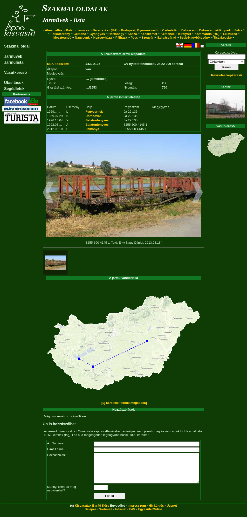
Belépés (90, 515)
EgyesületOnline (150, 515)
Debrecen (188, 30)
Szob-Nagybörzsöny (195, 37)
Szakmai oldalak (75, 8)
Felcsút (240, 30)
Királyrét (184, 34)
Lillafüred (230, 34)
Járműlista (13, 62)
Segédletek (14, 89)
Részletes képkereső (226, 75)
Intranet (121, 515)
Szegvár (148, 37)
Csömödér (170, 30)
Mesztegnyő (62, 37)
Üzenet (172, 511)
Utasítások (14, 83)
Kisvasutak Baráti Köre (92, 511)
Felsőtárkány (60, 34)
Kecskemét (149, 34)
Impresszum (137, 511)
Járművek (13, 56)
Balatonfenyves (77, 30)
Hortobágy (116, 34)
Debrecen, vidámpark (215, 30)
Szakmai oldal (17, 46)
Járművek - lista (63, 20)
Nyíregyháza (102, 37)
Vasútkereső (15, 72)
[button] (48, 193)
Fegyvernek (94, 111)
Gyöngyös (97, 34)
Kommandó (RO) (206, 34)
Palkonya (92, 129)
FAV (132, 515)
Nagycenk (82, 37)
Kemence (168, 34)
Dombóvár (93, 116)
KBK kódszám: (58, 64)
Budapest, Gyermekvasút (140, 30)
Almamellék (53, 30)
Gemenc (80, 34)
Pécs (134, 37)
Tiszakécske (222, 37)
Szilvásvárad (166, 37)
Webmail (105, 515)
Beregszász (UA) (105, 30)
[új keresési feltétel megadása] (124, 403)
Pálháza (121, 37)
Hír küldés (156, 511)
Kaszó (132, 34)
